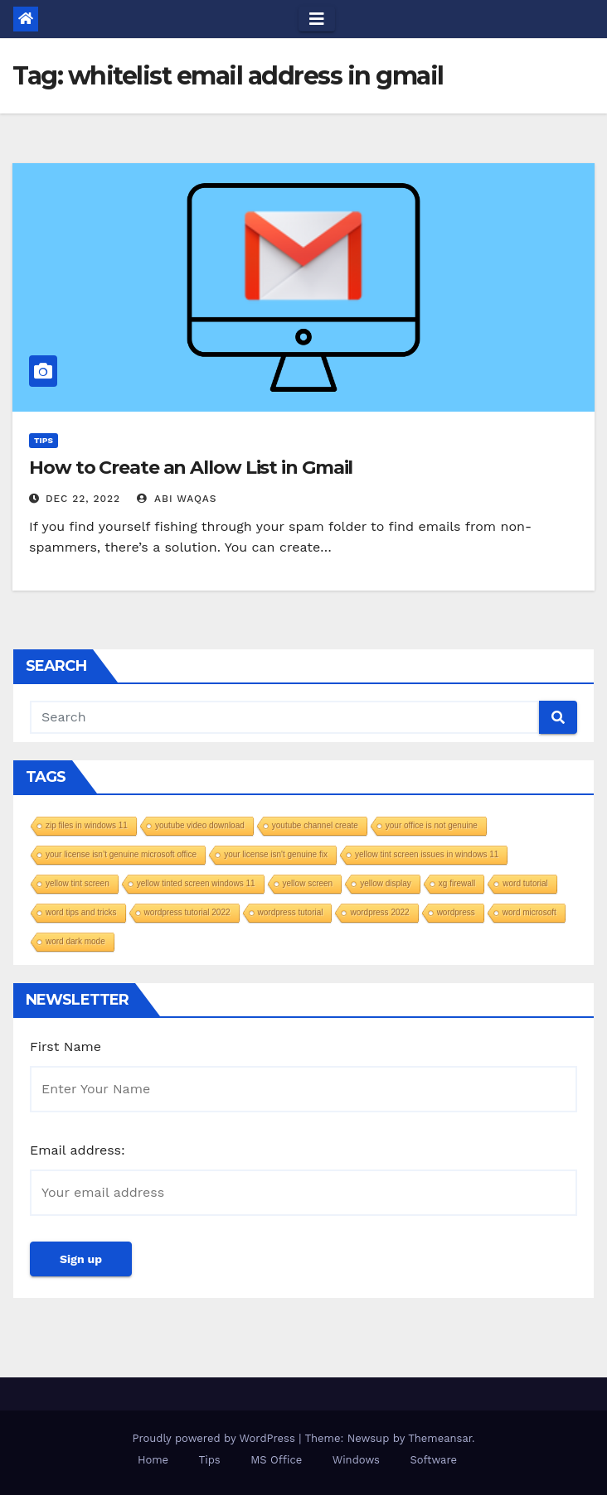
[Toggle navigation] (317, 19)
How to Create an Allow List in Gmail (190, 467)
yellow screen (308, 883)
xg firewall (457, 883)
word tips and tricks (81, 912)
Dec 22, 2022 (83, 498)
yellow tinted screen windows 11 (196, 883)
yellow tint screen (77, 883)
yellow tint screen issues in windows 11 (426, 854)
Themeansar (440, 1438)
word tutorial (525, 883)
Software (433, 1460)
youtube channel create (315, 825)
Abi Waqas (177, 498)
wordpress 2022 (379, 912)
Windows (356, 1460)
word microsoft (529, 912)
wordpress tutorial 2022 (187, 912)
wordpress (456, 912)
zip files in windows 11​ (87, 825)
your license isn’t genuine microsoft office (121, 854)
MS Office (276, 1460)
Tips (43, 440)
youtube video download (200, 825)
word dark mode (75, 941)
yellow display (385, 883)
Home (153, 1460)
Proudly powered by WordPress (215, 1438)
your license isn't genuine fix (276, 854)
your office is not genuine (432, 825)
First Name (65, 1046)
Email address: (77, 1150)
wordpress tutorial (290, 912)
